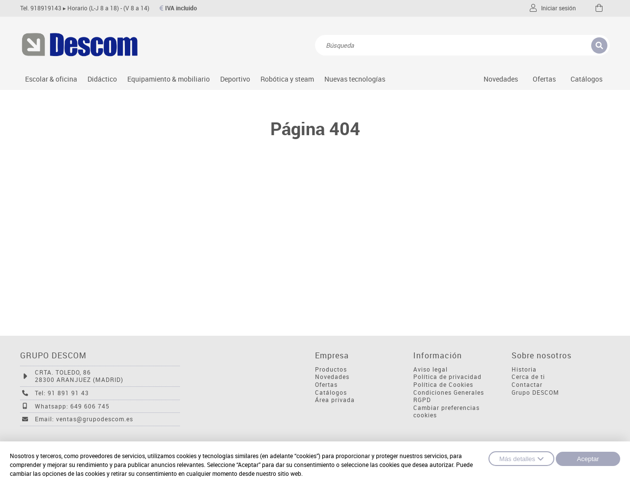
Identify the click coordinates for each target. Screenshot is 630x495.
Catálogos (586, 79)
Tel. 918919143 (40, 8)
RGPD (422, 400)
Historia (524, 369)
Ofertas (326, 384)
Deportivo (235, 79)
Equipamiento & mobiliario (168, 79)
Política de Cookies (443, 384)
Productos (331, 369)
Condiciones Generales (448, 392)
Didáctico (102, 79)
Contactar (527, 384)
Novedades (501, 79)
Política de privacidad (447, 376)
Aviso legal (430, 369)
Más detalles (521, 459)
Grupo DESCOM (535, 392)
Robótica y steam (287, 79)
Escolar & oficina (51, 79)
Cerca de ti (528, 376)
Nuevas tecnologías (354, 79)
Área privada (335, 400)
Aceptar (588, 459)
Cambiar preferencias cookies (446, 411)
